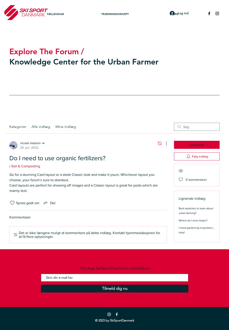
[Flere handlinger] (164, 143)
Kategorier (17, 127)
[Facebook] (116, 314)
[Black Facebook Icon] (209, 13)
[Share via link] (49, 202)
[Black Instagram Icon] (217, 13)
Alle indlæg (41, 127)
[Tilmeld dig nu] (114, 289)
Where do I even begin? (193, 220)
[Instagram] (109, 314)
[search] (197, 127)
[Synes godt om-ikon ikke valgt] (12, 202)
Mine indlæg (65, 127)
